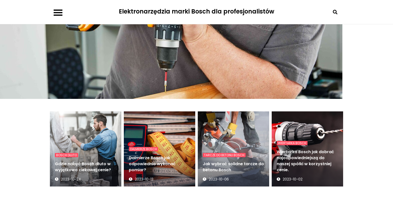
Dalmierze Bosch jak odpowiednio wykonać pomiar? (152, 164)
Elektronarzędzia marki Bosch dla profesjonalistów (196, 11)
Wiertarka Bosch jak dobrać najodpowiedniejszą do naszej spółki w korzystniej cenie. (305, 161)
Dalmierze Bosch (143, 149)
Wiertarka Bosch (292, 143)
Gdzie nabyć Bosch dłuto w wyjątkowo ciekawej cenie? (83, 167)
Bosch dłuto (66, 155)
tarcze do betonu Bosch (224, 155)
